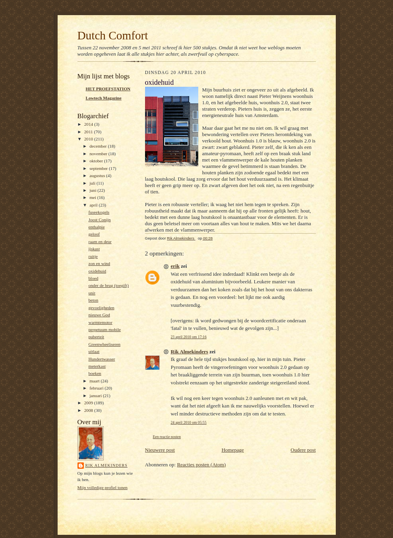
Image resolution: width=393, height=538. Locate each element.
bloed (93, 278)
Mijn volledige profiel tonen (102, 487)
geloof (94, 234)
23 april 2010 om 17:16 (189, 337)
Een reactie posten (167, 437)
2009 (89, 402)
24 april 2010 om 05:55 (189, 422)
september (99, 168)
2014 (89, 124)
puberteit (96, 336)
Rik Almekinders (106, 465)
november (98, 153)
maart (95, 380)
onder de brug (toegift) (108, 285)
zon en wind (99, 263)
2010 (89, 138)
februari (97, 388)
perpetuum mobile (104, 329)
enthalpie (96, 226)
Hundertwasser (101, 359)
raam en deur (99, 241)
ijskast (94, 248)
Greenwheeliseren (104, 344)
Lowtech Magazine (104, 98)
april (94, 205)
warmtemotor (100, 322)
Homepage (232, 450)
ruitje (93, 256)
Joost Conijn (99, 219)
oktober (96, 160)
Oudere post (303, 450)
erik (175, 266)
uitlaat (93, 351)
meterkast (96, 366)
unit (91, 292)
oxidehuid (97, 271)
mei (93, 197)
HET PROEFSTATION (108, 88)
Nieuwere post (160, 450)
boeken (94, 373)
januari (96, 395)
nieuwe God (99, 314)
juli (93, 183)
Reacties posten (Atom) (201, 465)
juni (93, 190)
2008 (89, 410)
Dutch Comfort (112, 35)
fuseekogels (98, 212)
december (98, 146)
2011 (89, 131)
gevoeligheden (101, 307)
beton (93, 300)
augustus (97, 175)
